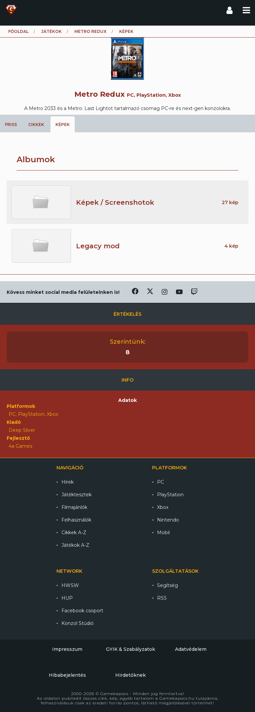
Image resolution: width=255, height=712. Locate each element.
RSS (162, 598)
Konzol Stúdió (77, 623)
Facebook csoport (82, 611)
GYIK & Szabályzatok (130, 649)
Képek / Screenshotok (115, 202)
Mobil (163, 532)
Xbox (162, 507)
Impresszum (67, 649)
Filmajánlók (74, 507)
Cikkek (36, 124)
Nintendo (168, 520)
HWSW (70, 585)
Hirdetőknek (130, 675)
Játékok (51, 31)
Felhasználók (76, 520)
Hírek (67, 482)
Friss (11, 124)
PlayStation (170, 495)
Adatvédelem (191, 649)
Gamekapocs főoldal (11, 10)
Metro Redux (90, 31)
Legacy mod (98, 246)
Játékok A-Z (75, 545)
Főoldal (18, 31)
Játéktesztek (76, 495)
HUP (67, 598)
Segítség (167, 585)
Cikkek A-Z (73, 532)
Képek (62, 124)
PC (160, 482)
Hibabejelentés (67, 675)
